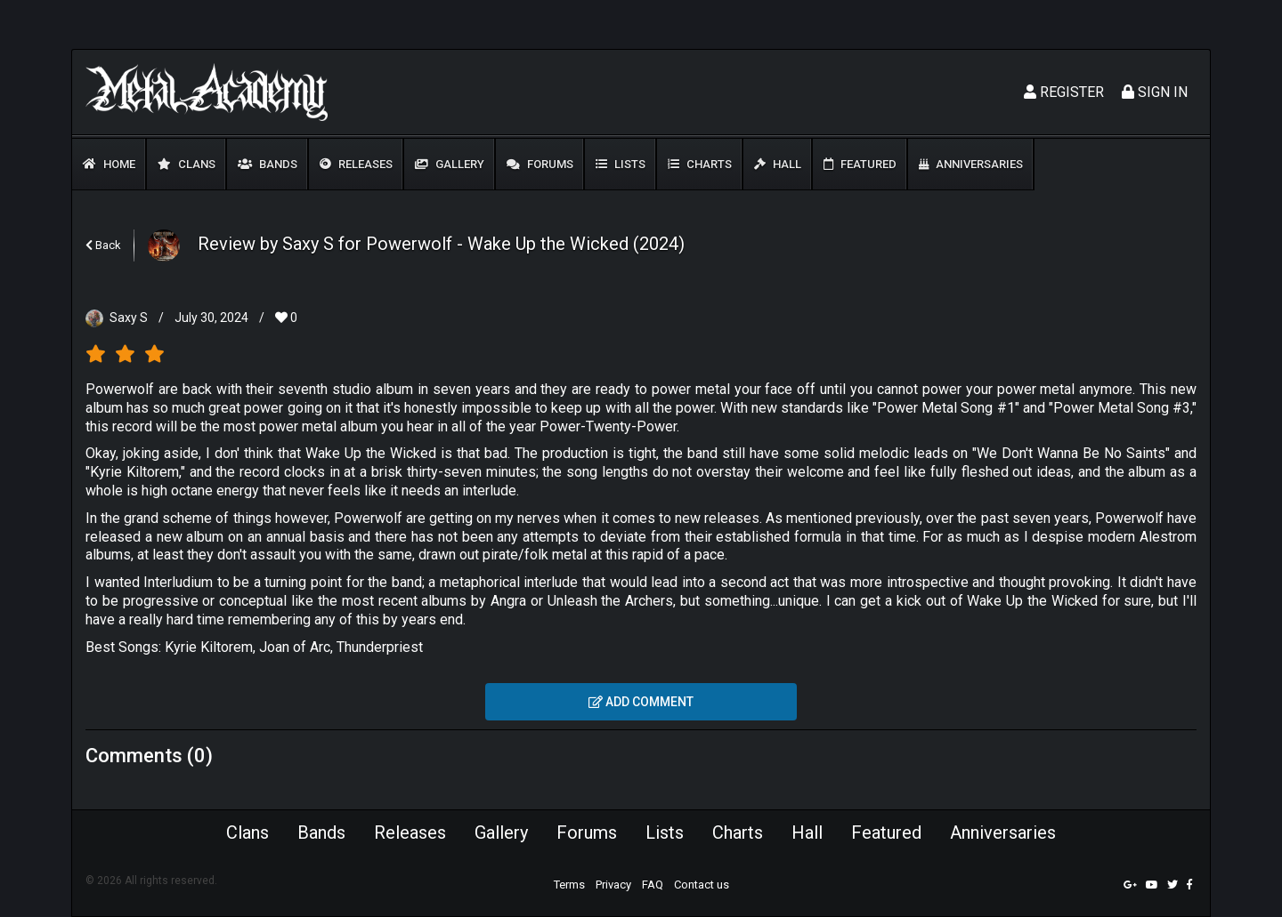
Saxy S (129, 317)
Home (109, 164)
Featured (860, 164)
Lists (620, 164)
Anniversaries (971, 164)
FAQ (652, 884)
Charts (700, 164)
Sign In (1155, 92)
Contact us (701, 884)
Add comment (641, 702)
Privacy (613, 884)
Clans (186, 164)
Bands (267, 164)
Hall (777, 164)
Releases (356, 164)
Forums (540, 164)
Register (1064, 92)
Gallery (449, 164)
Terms (569, 884)
